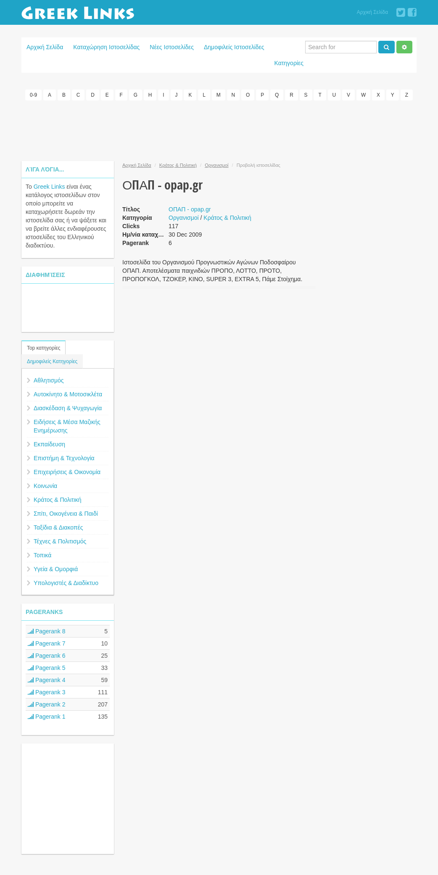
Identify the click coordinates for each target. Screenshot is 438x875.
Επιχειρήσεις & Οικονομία (67, 472)
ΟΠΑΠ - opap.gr (190, 209)
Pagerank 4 (47, 680)
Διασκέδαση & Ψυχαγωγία (68, 408)
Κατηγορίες (288, 63)
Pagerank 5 (47, 667)
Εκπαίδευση (49, 444)
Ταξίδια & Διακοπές (58, 527)
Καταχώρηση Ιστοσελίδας (106, 47)
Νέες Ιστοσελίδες (172, 47)
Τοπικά (42, 555)
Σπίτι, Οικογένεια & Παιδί (66, 513)
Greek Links (49, 186)
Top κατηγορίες (43, 348)
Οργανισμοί (216, 165)
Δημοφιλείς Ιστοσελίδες (234, 47)
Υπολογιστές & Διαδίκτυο (66, 583)
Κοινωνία (45, 485)
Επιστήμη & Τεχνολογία (64, 458)
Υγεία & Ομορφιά (56, 569)
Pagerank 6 (47, 655)
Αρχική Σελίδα (372, 12)
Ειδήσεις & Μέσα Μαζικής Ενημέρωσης (67, 426)
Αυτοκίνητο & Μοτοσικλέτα (68, 394)
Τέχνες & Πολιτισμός (60, 541)
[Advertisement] (219, 129)
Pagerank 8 (47, 631)
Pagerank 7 (47, 643)
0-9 (33, 95)
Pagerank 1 (47, 716)
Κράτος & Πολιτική (58, 499)
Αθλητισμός (49, 380)
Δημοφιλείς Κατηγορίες (52, 361)
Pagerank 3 (47, 692)
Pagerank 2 (47, 704)
